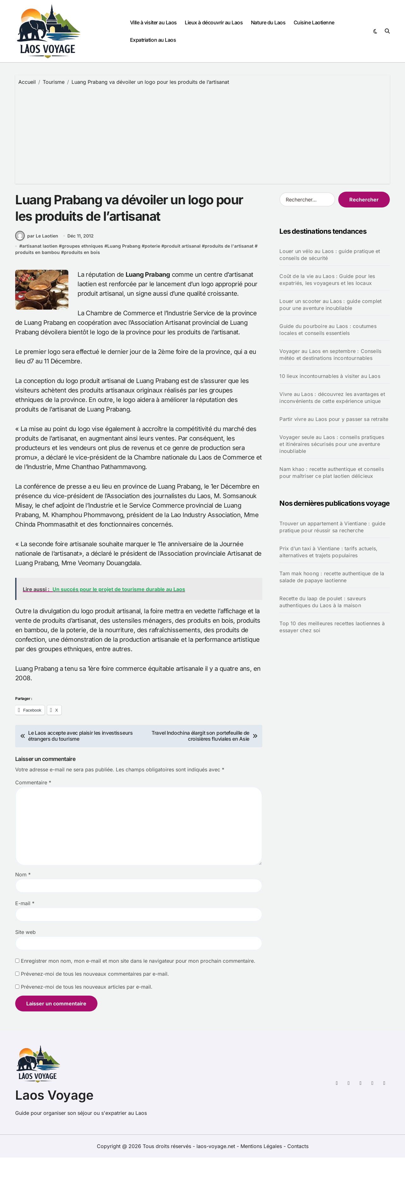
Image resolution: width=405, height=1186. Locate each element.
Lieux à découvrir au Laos (214, 22)
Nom (23, 903)
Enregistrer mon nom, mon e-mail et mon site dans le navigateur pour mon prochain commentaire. (138, 989)
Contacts (297, 1174)
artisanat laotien (40, 274)
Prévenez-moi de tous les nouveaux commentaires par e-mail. (95, 1002)
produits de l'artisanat (229, 274)
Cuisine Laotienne (314, 22)
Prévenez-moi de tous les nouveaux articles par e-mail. (87, 1015)
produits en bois (82, 280)
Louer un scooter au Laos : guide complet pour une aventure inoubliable (330, 304)
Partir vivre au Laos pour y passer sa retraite (333, 419)
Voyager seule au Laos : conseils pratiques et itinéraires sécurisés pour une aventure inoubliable (331, 444)
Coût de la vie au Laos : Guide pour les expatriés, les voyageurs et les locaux (327, 279)
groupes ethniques (82, 274)
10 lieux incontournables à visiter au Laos (329, 376)
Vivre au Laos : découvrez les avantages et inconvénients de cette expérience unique (332, 397)
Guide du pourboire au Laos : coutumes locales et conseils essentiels (327, 329)
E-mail (24, 932)
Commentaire (33, 811)
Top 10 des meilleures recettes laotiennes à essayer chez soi (332, 626)
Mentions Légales (262, 1174)
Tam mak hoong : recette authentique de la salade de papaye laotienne (331, 577)
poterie (152, 274)
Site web (25, 960)
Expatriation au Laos (153, 40)
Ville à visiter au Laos (153, 22)
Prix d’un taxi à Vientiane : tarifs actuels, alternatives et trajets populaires (328, 552)
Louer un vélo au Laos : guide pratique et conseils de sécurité (329, 254)
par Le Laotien (36, 264)
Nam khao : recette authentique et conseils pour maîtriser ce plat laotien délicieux (331, 472)
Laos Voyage (54, 1123)
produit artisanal (182, 274)
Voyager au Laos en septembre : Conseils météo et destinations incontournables (330, 354)
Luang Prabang (123, 274)
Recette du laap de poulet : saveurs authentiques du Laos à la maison (322, 601)
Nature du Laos (268, 22)
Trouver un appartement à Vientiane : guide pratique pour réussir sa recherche (332, 527)
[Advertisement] (203, 133)
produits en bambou (37, 280)
